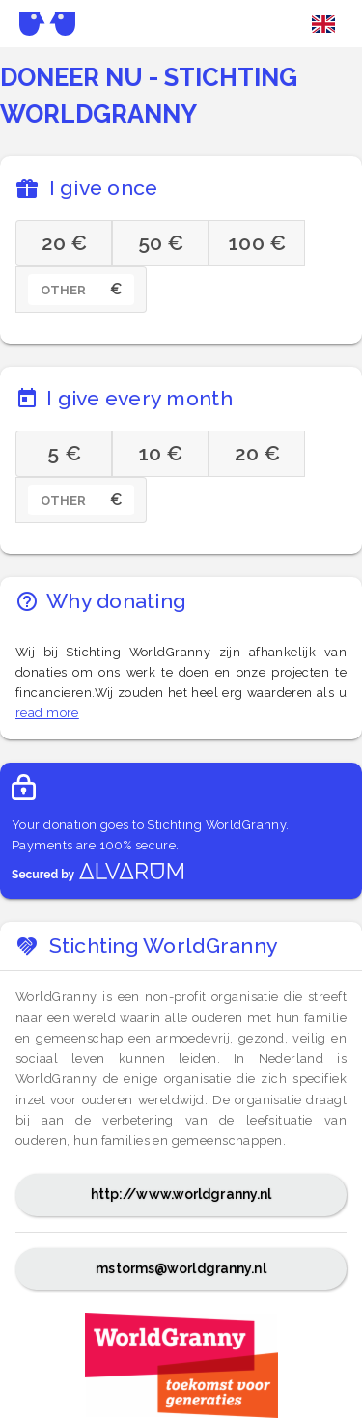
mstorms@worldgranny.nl (180, 1268)
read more (47, 713)
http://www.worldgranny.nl (181, 1194)
